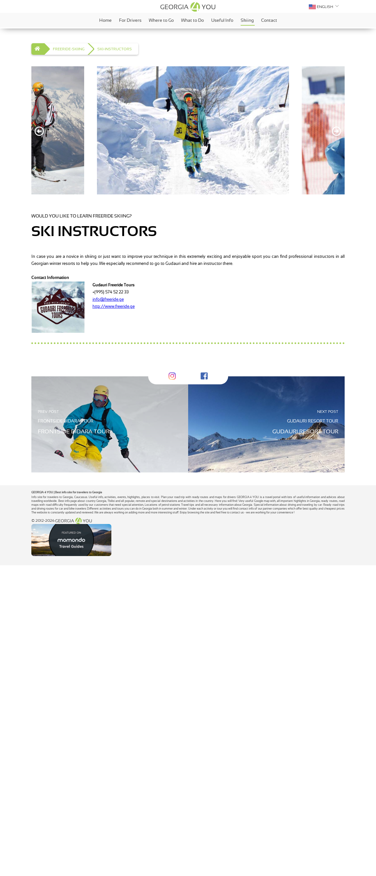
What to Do (193, 20)
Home (106, 20)
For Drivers (130, 20)
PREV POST (48, 491)
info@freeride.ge (108, 299)
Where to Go (162, 20)
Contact (269, 20)
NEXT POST (327, 491)
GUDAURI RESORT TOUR (312, 500)
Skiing (248, 21)
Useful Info (222, 20)
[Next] (337, 131)
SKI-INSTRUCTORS (114, 49)
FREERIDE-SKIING (68, 49)
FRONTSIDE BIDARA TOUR (65, 500)
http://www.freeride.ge (113, 306)
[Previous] (39, 131)
